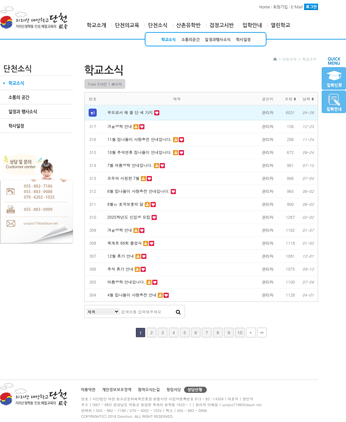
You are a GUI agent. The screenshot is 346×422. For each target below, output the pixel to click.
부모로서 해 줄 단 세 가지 (130, 112)
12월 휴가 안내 (121, 256)
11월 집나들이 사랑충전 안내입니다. (140, 139)
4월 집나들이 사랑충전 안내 (132, 295)
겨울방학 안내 (120, 126)
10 (239, 332)
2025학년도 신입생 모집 (129, 217)
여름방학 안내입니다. (127, 282)
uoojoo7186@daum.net (242, 404)
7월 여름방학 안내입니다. (130, 165)
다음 (251, 332)
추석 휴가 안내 (121, 269)
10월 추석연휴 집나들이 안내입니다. (140, 152)
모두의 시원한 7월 (124, 178)
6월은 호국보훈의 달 (126, 204)
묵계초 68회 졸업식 (125, 243)
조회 (290, 98)
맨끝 (262, 332)
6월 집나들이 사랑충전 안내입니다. (139, 191)
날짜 (308, 98)
